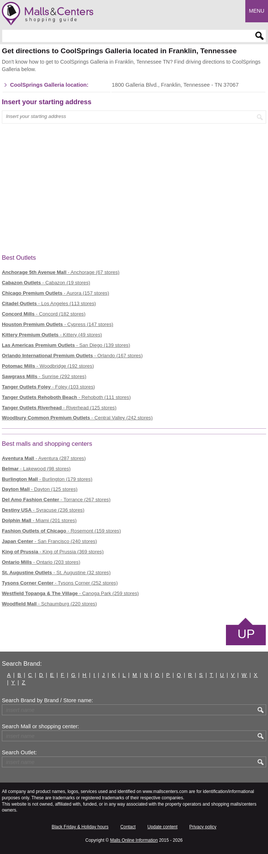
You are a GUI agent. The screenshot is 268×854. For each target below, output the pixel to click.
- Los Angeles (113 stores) (49, 303)
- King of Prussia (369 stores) (52, 551)
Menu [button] (256, 11)
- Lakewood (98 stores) (36, 468)
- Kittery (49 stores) (52, 335)
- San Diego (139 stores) (66, 345)
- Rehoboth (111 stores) (66, 397)
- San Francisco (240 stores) (49, 541)
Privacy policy (203, 826)
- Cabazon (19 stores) (46, 282)
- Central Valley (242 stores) (77, 417)
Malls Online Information (134, 840)
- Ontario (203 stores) (41, 562)
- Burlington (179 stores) (47, 479)
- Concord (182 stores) (44, 314)
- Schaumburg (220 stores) (49, 604)
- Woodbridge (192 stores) (48, 366)
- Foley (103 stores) (48, 387)
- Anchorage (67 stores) (60, 272)
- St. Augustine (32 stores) (56, 572)
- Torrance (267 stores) (56, 499)
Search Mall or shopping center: (40, 726)
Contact (127, 826)
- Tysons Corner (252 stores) (60, 583)
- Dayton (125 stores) (39, 489)
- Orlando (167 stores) (72, 355)
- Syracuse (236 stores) (43, 510)
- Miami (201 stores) (39, 520)
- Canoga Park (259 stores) (70, 593)
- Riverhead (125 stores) (59, 407)
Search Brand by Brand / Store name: (47, 700)
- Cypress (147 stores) (57, 324)
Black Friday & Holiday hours (80, 826)
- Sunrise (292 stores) (44, 376)
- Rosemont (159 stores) (61, 531)
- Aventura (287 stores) (44, 458)
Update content (162, 826)
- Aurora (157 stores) (55, 293)
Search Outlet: (19, 752)
